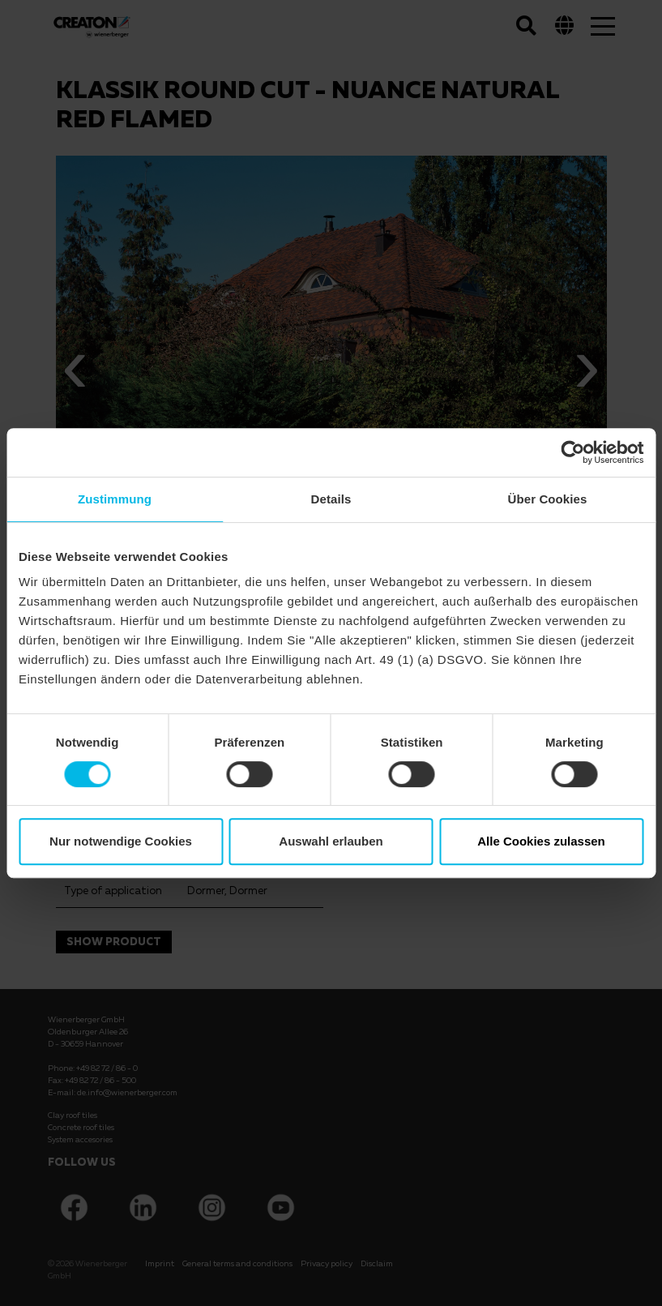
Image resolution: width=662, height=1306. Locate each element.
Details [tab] (331, 499)
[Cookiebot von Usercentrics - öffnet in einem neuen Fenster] (572, 452)
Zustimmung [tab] (115, 499)
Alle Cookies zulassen (541, 841)
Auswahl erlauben (330, 841)
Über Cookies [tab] (547, 499)
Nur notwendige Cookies (120, 841)
